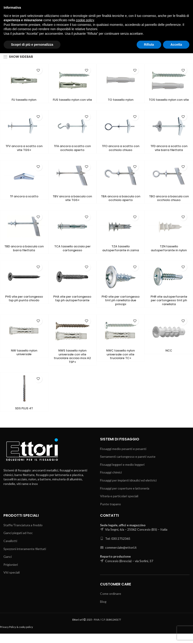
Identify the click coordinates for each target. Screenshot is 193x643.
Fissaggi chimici (111, 482)
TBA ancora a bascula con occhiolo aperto (120, 204)
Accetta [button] (176, 634)
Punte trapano (110, 513)
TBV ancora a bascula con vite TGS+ (72, 204)
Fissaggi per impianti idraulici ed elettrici (128, 490)
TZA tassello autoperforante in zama (120, 255)
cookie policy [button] (85, 610)
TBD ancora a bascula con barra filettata (24, 255)
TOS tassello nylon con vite (169, 102)
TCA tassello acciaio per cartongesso (72, 255)
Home (7, 45)
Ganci (7, 566)
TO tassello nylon (120, 100)
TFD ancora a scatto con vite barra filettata (169, 153)
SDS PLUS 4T (24, 417)
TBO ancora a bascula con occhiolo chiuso (169, 204)
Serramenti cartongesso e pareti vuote (127, 466)
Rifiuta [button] (149, 634)
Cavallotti (10, 550)
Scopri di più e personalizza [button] (32, 634)
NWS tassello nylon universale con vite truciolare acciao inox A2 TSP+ (72, 364)
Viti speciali (11, 582)
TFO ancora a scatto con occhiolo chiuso (120, 153)
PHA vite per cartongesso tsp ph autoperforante (72, 307)
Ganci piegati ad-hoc (18, 542)
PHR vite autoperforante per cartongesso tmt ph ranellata (169, 307)
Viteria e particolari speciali (119, 505)
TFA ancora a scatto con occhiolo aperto (72, 153)
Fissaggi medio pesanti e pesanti (123, 458)
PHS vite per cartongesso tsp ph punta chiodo (24, 307)
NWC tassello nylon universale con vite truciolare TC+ (120, 362)
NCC (169, 358)
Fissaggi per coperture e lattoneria (124, 497)
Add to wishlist (38, 70)
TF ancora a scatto (24, 202)
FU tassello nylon (24, 100)
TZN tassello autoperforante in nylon (169, 255)
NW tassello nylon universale (24, 360)
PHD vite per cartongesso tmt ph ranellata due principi (121, 307)
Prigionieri (10, 574)
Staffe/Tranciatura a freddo (23, 534)
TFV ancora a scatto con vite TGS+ (24, 153)
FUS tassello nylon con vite (72, 102)
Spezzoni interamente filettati (24, 558)
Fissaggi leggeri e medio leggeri (122, 474)
